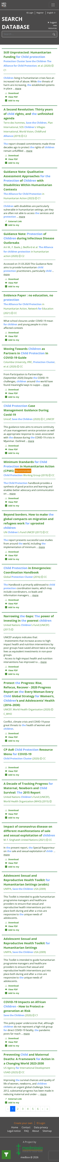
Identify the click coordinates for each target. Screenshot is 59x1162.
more (18, 88)
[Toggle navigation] (53, 5)
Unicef (7, 419)
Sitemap (47, 1131)
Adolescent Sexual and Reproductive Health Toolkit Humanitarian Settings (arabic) (27, 880)
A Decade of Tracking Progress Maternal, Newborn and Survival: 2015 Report (28, 788)
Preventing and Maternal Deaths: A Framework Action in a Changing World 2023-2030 (29, 1059)
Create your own (23, 1123)
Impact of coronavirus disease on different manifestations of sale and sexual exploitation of (29, 831)
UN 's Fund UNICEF (19, 532)
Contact (26, 1127)
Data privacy (41, 1127)
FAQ (26, 1131)
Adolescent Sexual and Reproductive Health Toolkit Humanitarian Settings (27, 943)
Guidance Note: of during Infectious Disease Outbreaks (29, 238)
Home (14, 1127)
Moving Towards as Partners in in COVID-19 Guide (26, 353)
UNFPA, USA (21, 889)
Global (18, 576)
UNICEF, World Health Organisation (23, 709)
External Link (13, 221)
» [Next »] (47, 1108)
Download (12, 93)
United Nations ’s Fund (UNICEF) (26, 625)
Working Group (22, 475)
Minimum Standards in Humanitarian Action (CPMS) (29, 466)
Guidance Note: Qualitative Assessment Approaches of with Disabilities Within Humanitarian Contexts (28, 180)
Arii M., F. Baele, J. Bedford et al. (21, 247)
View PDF (11, 96)
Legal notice (14, 1131)
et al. (40, 65)
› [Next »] (42, 1108)
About (35, 1131)
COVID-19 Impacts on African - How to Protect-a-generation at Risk (25, 1006)
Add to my (12, 100)
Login (29, 12)
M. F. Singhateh (12, 839)
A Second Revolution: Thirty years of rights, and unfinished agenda (28, 113)
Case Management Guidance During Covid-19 (26, 410)
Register (40, 12)
